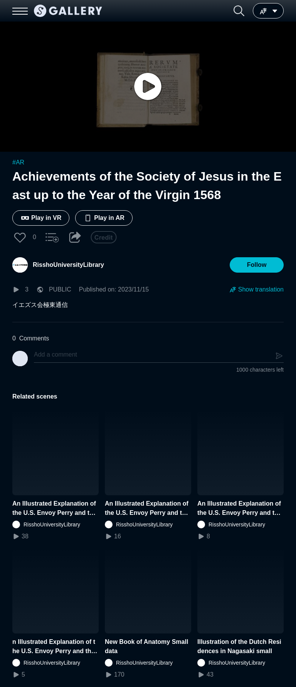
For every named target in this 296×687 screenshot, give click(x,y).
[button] (239, 10)
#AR (18, 162)
